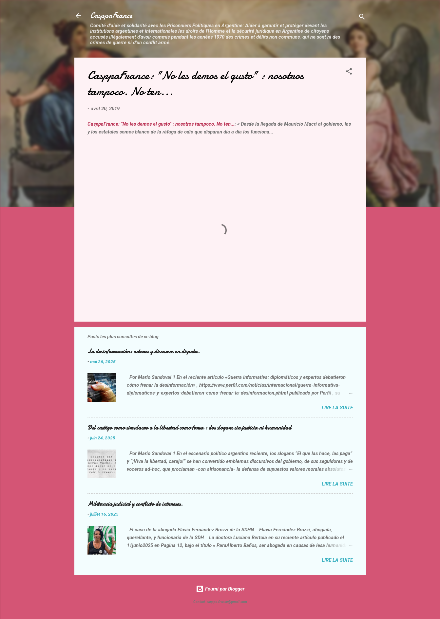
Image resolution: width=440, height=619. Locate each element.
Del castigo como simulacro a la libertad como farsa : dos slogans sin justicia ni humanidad (189, 428)
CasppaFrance (111, 15)
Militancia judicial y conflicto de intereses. (135, 504)
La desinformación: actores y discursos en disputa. (143, 351)
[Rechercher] (362, 18)
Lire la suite (337, 408)
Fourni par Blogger (220, 589)
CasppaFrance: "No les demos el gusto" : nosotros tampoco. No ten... (161, 124)
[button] (349, 72)
